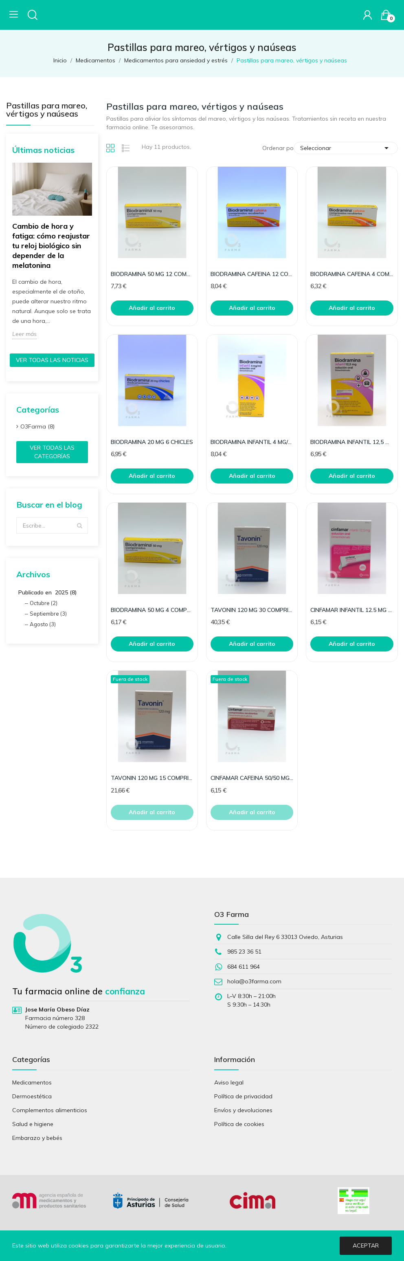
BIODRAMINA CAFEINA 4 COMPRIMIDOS (351, 274)
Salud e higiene (32, 1124)
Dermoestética (32, 1096)
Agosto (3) (43, 624)
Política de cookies (239, 1124)
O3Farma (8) (37, 426)
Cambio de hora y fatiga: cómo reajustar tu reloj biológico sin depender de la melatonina (51, 245)
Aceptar (366, 1245)
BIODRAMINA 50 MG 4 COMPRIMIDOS (152, 610)
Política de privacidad (243, 1096)
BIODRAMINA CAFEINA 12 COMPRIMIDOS (252, 274)
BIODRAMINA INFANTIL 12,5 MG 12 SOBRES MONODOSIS (351, 442)
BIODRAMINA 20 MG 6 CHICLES (152, 442)
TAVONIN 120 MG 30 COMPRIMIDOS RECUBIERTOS (252, 610)
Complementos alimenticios (49, 1110)
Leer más (24, 334)
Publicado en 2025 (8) (47, 592)
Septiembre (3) (48, 613)
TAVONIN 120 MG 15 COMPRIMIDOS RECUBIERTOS (152, 778)
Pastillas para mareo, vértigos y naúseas (46, 110)
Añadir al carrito (152, 307)
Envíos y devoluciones (243, 1110)
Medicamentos (32, 1082)
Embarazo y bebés (37, 1138)
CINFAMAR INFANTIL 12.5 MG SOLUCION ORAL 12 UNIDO (351, 610)
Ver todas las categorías (52, 452)
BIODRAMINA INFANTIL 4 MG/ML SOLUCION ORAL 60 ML (252, 442)
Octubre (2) (43, 603)
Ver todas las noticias (52, 360)
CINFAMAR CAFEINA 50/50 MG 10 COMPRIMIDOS (252, 778)
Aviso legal (229, 1082)
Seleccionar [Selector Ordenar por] (345, 148)
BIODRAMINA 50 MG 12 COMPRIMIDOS (152, 274)
